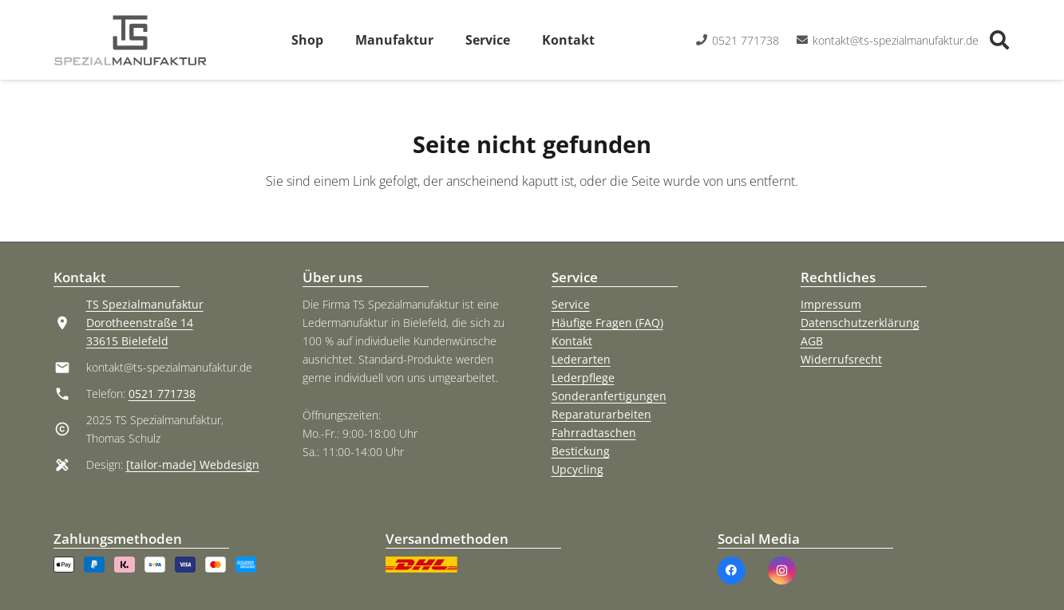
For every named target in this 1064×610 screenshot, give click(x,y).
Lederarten (581, 359)
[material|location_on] (69, 323)
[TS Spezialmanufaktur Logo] (130, 40)
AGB (812, 340)
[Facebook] (732, 570)
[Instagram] (782, 570)
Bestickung (581, 450)
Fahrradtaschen (594, 432)
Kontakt (572, 340)
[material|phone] (69, 394)
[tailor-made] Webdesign (192, 464)
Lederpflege (583, 377)
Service (571, 304)
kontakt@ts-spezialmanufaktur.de (169, 367)
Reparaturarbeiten (601, 414)
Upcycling (577, 469)
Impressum (831, 304)
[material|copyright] (69, 429)
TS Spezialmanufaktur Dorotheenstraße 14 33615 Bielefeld (145, 322)
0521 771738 (162, 393)
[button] (1000, 40)
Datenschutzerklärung (860, 322)
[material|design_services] (69, 465)
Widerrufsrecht (841, 359)
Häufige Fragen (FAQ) (607, 322)
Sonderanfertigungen (609, 395)
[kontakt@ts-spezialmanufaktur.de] (69, 368)
